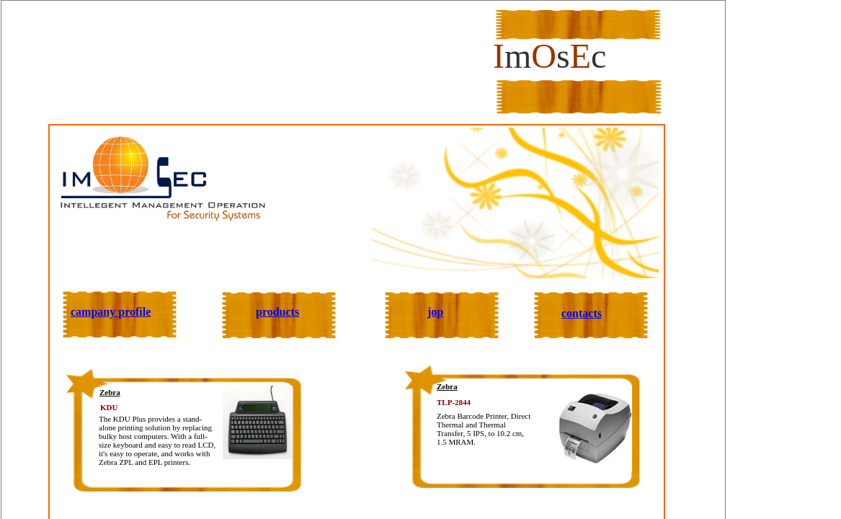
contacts (581, 313)
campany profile (111, 312)
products (277, 312)
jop (435, 312)
